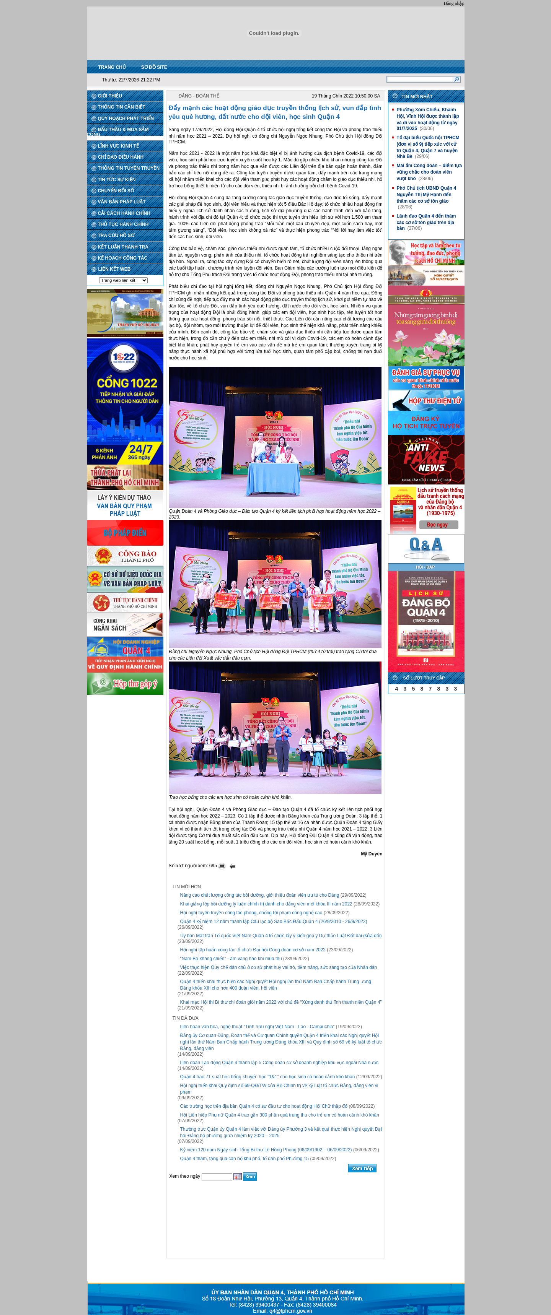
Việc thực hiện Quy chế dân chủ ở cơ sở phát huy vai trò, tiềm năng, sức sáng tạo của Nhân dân (278, 967)
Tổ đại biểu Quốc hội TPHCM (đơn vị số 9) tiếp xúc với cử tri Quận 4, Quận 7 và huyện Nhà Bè (427, 147)
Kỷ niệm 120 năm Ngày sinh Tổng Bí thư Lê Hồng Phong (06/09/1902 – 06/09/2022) (266, 1149)
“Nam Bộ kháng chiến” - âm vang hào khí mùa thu (231, 958)
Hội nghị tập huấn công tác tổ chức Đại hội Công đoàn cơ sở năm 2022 (253, 950)
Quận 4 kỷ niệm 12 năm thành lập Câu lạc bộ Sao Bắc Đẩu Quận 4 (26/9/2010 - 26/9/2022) (273, 921)
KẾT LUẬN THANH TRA (123, 247)
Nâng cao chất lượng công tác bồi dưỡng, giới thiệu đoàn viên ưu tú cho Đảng (259, 895)
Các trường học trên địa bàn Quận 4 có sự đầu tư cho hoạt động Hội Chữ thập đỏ (264, 1106)
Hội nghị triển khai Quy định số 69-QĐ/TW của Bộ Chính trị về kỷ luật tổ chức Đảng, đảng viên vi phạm (279, 1089)
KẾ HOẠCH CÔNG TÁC (123, 258)
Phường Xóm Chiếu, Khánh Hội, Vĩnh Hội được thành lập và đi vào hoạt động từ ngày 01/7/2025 (427, 119)
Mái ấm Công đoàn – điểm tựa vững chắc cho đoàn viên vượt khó (429, 172)
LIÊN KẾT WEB (114, 269)
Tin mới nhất (417, 96)
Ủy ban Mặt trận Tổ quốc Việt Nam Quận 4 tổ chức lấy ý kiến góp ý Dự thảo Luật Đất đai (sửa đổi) (281, 935)
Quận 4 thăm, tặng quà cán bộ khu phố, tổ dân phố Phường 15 (244, 1158)
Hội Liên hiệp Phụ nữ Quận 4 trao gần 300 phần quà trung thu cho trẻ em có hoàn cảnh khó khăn (279, 1115)
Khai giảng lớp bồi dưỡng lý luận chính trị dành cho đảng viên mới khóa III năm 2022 (266, 904)
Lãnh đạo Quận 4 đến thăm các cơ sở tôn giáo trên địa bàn (426, 222)
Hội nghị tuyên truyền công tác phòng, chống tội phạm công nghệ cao (251, 912)
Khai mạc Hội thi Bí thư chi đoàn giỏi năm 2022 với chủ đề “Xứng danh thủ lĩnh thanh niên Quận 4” (281, 1002)
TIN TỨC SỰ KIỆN (117, 179)
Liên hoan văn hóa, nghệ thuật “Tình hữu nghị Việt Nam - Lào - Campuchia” (257, 1026)
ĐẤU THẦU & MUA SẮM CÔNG (118, 132)
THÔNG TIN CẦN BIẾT (121, 107)
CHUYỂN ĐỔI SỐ (116, 190)
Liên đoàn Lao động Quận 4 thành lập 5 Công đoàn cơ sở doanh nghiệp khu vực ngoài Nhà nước (279, 1062)
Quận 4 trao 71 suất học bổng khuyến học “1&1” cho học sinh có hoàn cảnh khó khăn (267, 1076)
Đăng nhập (454, 3)
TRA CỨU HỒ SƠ (116, 235)
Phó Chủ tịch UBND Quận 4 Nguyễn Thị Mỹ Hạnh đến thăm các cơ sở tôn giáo (426, 194)
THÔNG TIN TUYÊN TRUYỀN (129, 168)
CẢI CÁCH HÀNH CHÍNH (124, 213)
